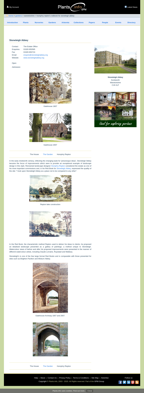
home (11, 16)
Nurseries (39, 22)
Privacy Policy (65, 378)
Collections (79, 22)
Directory (131, 22)
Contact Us (52, 378)
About (42, 378)
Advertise (105, 378)
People (105, 22)
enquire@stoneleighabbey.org (35, 55)
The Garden (48, 154)
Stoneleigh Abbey (64, 168)
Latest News (132, 7)
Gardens (52, 22)
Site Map (95, 378)
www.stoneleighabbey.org (33, 58)
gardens (18, 16)
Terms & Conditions (81, 378)
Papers (92, 22)
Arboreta (65, 22)
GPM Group (99, 381)
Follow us (128, 378)
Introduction (12, 22)
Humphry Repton (58, 166)
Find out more (78, 391)
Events (118, 22)
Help (36, 378)
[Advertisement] (72, 32)
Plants (26, 22)
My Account (14, 7)
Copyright (43, 381)
